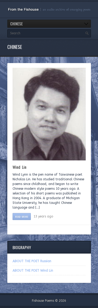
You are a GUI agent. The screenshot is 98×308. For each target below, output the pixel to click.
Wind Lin (19, 167)
